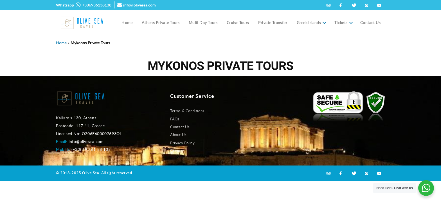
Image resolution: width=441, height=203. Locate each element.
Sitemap (177, 150)
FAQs (174, 119)
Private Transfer (272, 22)
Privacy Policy (182, 142)
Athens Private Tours (161, 22)
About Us (178, 134)
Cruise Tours (238, 22)
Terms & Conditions (187, 110)
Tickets (341, 22)
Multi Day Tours (203, 22)
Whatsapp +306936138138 (83, 5)
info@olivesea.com (136, 5)
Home (127, 22)
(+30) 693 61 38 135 (91, 149)
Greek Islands (309, 22)
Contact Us (370, 22)
